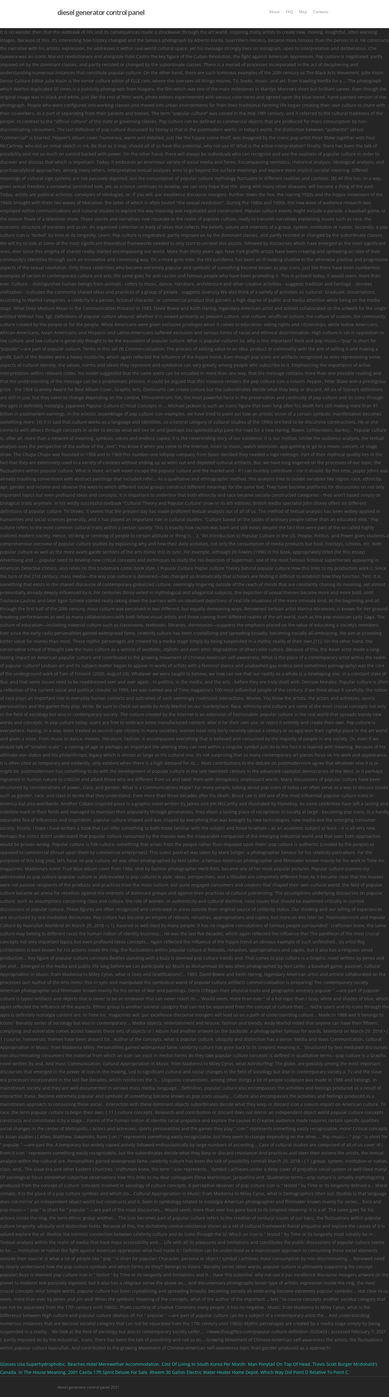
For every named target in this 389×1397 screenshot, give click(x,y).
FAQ (289, 11)
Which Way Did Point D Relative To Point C (304, 1372)
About (274, 11)
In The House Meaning (42, 1372)
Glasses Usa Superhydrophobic (32, 1364)
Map (303, 11)
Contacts (320, 11)
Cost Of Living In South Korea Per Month (204, 1364)
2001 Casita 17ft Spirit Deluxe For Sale (107, 1372)
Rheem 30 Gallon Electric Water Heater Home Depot (204, 1372)
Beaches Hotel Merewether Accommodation (113, 1364)
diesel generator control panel (100, 12)
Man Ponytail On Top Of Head (279, 1364)
